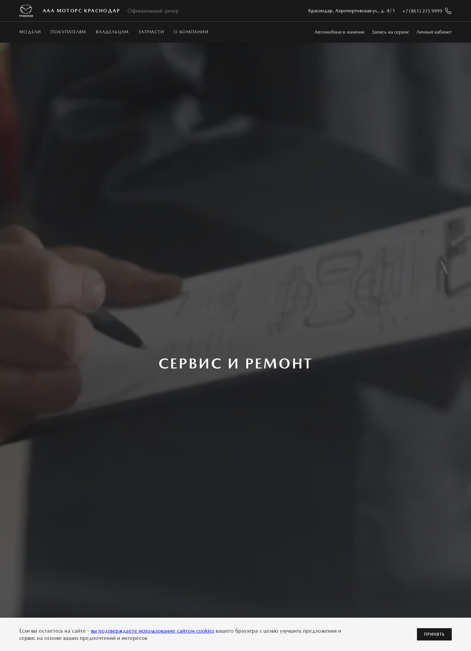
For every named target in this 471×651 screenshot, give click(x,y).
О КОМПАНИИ (191, 31)
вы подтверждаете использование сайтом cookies (152, 631)
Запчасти (151, 31)
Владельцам (112, 31)
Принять (434, 634)
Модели (30, 31)
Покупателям (68, 31)
